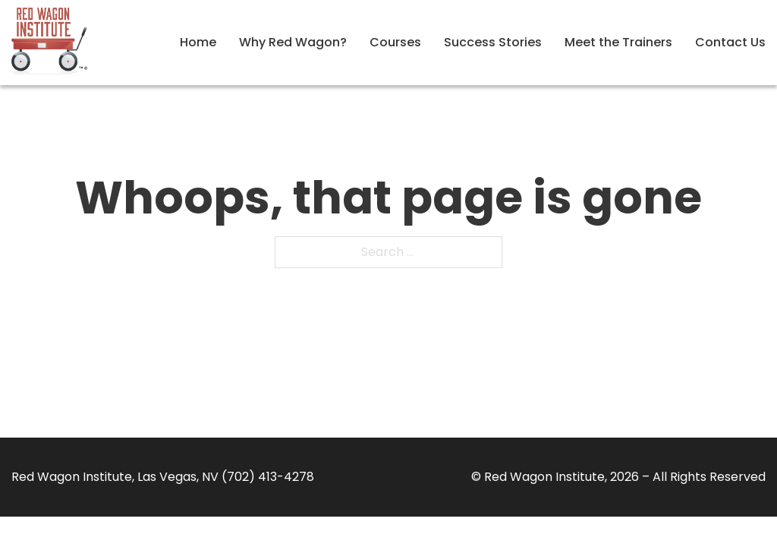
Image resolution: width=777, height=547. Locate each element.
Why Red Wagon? (293, 42)
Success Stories (493, 42)
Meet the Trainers (618, 42)
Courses (395, 42)
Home (198, 42)
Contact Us (730, 42)
